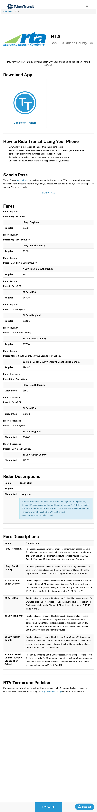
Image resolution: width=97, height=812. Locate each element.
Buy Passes (48, 807)
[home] (20, 6)
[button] (87, 6)
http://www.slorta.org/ (52, 691)
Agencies (7, 11)
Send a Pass (22, 180)
